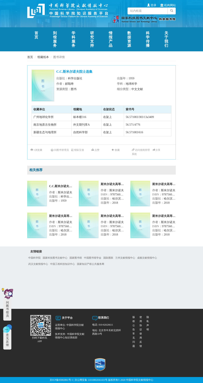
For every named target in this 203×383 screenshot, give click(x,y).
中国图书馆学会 (92, 257)
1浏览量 (36, 150)
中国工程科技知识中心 (62, 264)
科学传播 (148, 39)
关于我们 (166, 39)
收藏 (116, 150)
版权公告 (133, 323)
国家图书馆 (76, 257)
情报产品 (111, 39)
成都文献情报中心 (147, 257)
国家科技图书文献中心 (55, 257)
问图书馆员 (7, 309)
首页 (36, 35)
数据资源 (129, 39)
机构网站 (168, 5)
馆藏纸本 (43, 57)
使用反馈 (133, 339)
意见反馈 (7, 339)
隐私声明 (144, 323)
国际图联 (108, 257)
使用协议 (139, 323)
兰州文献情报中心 (125, 257)
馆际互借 (77, 150)
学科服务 (74, 39)
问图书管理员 (60, 150)
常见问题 (150, 323)
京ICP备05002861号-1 (61, 379)
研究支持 (92, 39)
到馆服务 (55, 39)
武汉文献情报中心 (38, 264)
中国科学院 (34, 257)
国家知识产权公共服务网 (90, 264)
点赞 (95, 150)
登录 (152, 5)
